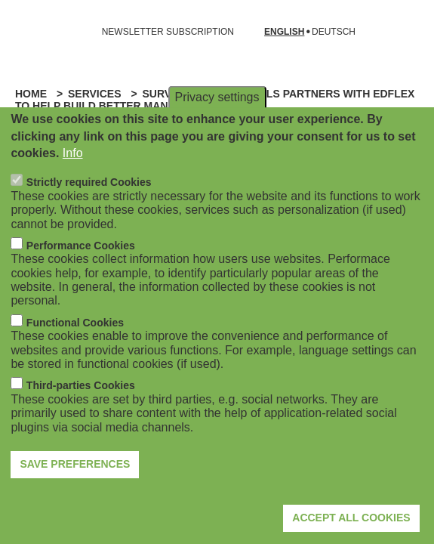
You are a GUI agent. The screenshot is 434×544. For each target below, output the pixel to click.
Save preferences (75, 489)
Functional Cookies (75, 348)
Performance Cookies (80, 270)
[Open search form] (401, 31)
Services (95, 94)
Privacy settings (216, 122)
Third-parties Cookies (80, 410)
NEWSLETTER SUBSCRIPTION (168, 31)
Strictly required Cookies (89, 207)
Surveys (167, 94)
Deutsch (334, 32)
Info (73, 178)
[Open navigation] (21, 31)
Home (31, 94)
